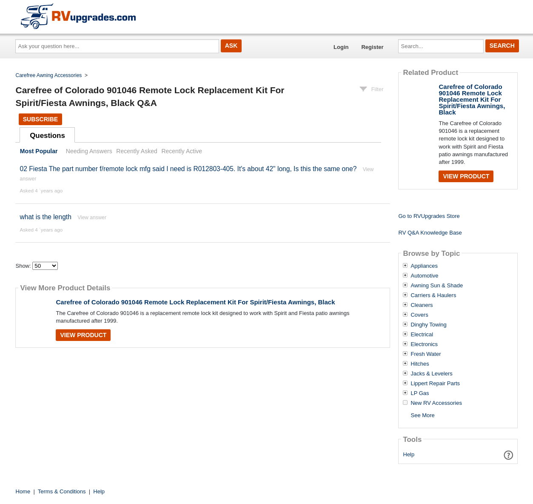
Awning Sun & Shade (436, 286)
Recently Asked (136, 151)
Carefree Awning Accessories (49, 75)
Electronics (424, 344)
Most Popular (39, 151)
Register (372, 47)
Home (23, 491)
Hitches (419, 364)
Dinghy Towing (428, 325)
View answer (91, 217)
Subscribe (40, 119)
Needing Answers (89, 151)
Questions (47, 136)
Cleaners (421, 305)
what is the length (45, 216)
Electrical (421, 335)
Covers (419, 315)
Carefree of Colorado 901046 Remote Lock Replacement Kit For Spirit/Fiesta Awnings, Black (195, 302)
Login (340, 47)
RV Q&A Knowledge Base (430, 232)
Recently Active (181, 151)
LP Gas (419, 393)
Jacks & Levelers (431, 374)
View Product (83, 335)
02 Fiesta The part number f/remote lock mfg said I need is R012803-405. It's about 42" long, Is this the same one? (188, 168)
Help (409, 454)
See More (422, 415)
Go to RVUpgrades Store (428, 216)
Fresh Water (425, 354)
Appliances (424, 266)
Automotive (424, 276)
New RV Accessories (436, 403)
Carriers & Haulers (433, 295)
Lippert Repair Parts (435, 384)
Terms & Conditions (62, 491)
